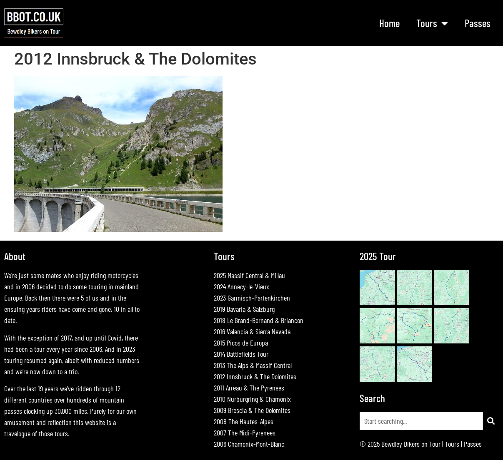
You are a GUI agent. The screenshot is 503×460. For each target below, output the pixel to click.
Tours (432, 23)
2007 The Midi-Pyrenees (244, 432)
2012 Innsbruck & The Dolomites (255, 376)
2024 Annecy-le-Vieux (241, 286)
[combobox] (421, 421)
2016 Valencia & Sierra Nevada (252, 331)
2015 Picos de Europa (241, 342)
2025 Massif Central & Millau (249, 275)
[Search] (491, 421)
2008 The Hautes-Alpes (243, 421)
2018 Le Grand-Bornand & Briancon (258, 320)
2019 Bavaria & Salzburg (244, 308)
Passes (477, 23)
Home (389, 23)
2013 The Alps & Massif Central (253, 365)
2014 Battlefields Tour (241, 353)
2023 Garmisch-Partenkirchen (252, 297)
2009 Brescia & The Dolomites (252, 410)
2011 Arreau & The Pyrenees (249, 387)
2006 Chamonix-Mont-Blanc (249, 443)
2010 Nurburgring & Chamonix (252, 398)
